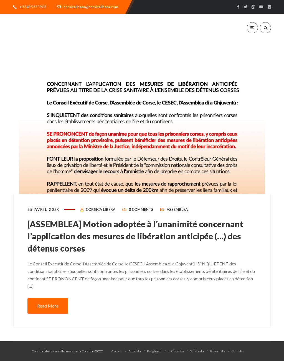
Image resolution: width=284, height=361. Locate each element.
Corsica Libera (100, 209)
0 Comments (141, 209)
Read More (48, 305)
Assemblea (177, 209)
